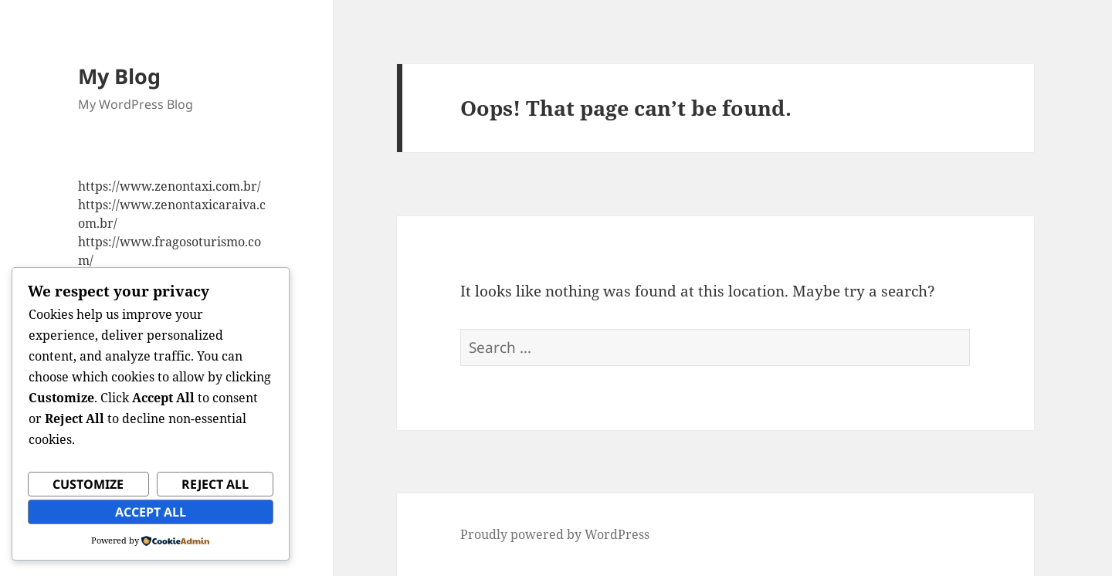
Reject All (215, 484)
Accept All (150, 511)
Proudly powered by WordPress (554, 534)
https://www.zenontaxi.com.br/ (169, 186)
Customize (88, 484)
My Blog (119, 76)
